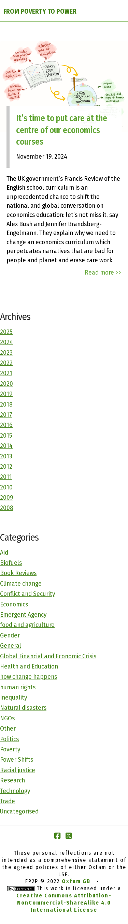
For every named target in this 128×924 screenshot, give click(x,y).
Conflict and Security (27, 594)
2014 (6, 446)
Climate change (21, 583)
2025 (6, 332)
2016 (6, 425)
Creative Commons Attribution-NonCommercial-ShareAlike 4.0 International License (64, 902)
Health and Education (29, 666)
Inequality (13, 697)
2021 (6, 373)
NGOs (7, 718)
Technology (15, 791)
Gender (10, 635)
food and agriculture (27, 625)
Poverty (10, 749)
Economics (14, 604)
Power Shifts (16, 759)
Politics (9, 739)
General (10, 645)
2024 (6, 342)
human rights (17, 687)
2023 (6, 352)
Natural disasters (23, 708)
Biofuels (11, 563)
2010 (6, 487)
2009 (6, 497)
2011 (6, 477)
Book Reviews (18, 573)
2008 (6, 508)
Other (8, 728)
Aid (4, 552)
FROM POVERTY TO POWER (39, 11)
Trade (7, 801)
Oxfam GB (76, 881)
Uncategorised (19, 811)
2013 (6, 456)
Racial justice (17, 770)
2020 (6, 383)
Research (12, 780)
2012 (6, 466)
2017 (6, 415)
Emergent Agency (23, 614)
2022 (6, 363)
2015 (6, 435)
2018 (6, 404)
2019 (6, 394)
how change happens (28, 676)
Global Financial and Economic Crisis (48, 656)
